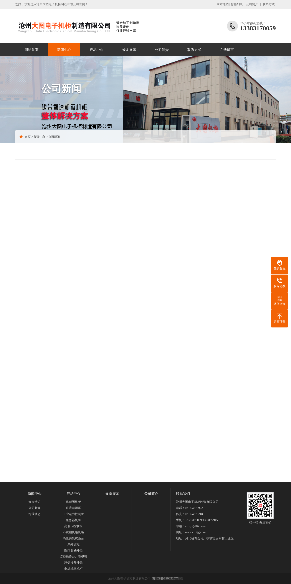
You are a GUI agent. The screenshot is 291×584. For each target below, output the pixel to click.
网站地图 (223, 4)
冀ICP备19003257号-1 (167, 578)
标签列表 (237, 4)
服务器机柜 (73, 520)
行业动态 (34, 514)
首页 (28, 136)
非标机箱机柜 (73, 568)
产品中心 (97, 50)
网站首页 (31, 50)
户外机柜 (73, 544)
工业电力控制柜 (73, 514)
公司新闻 (54, 136)
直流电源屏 (73, 508)
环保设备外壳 (73, 562)
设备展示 (129, 50)
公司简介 (252, 4)
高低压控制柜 (73, 526)
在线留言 (227, 50)
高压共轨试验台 (73, 538)
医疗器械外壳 (73, 550)
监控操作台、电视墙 (73, 556)
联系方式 (269, 4)
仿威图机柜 (73, 502)
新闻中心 (64, 50)
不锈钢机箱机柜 (73, 532)
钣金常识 (34, 502)
